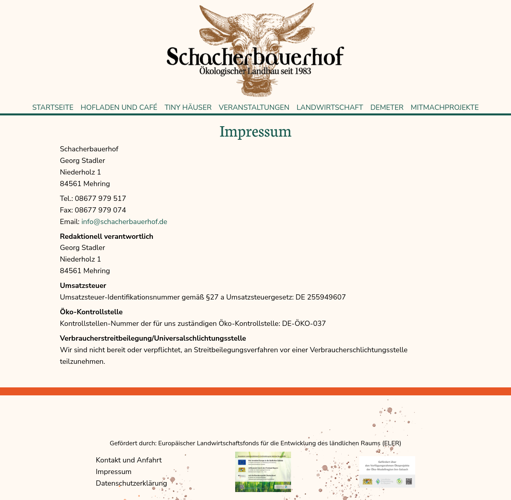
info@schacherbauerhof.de (124, 221)
